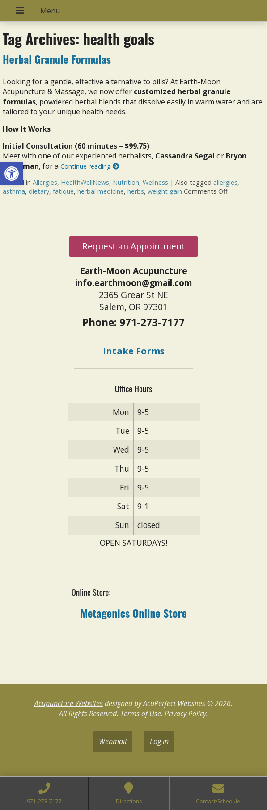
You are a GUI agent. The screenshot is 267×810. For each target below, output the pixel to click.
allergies (225, 182)
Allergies (45, 182)
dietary (39, 191)
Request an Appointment (133, 246)
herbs (135, 191)
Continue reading (89, 166)
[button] (11, 173)
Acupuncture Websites (68, 703)
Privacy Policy (185, 714)
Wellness (155, 182)
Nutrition (126, 182)
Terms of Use (140, 714)
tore (177, 613)
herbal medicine (100, 191)
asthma (14, 191)
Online (145, 613)
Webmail (113, 741)
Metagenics (105, 613)
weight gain (165, 191)
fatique (63, 191)
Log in (159, 741)
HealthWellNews (85, 182)
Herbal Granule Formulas (57, 59)
